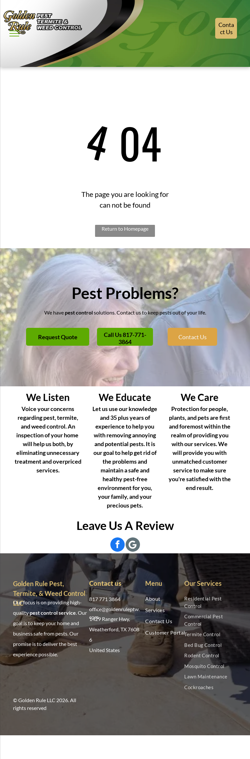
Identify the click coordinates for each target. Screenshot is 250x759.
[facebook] (117, 545)
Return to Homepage (125, 228)
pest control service (53, 613)
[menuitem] (166, 598)
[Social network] (133, 545)
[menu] (14, 33)
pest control (79, 312)
